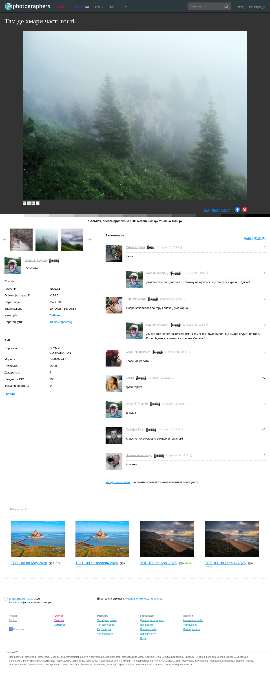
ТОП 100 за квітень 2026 (225, 563)
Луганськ (160, 660)
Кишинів (103, 660)
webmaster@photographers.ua (143, 598)
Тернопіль (86, 664)
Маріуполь (188, 660)
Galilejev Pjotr (135, 429)
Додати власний (255, 237)
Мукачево (215, 660)
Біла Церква (163, 657)
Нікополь (240, 660)
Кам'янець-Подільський (56, 660)
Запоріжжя (15, 660)
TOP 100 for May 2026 (29, 563)
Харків (121, 664)
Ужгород (111, 664)
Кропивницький (145, 660)
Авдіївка (150, 657)
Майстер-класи (191, 629)
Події (143, 638)
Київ (94, 660)
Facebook (16, 629)
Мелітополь (201, 660)
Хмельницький (144, 664)
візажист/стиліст (69, 657)
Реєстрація (257, 7)
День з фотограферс (152, 620)
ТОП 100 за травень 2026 (96, 563)
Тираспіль (99, 664)
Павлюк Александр (139, 455)
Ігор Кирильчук (136, 298)
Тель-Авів (73, 664)
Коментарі (60, 624)
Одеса (249, 660)
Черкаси (158, 664)
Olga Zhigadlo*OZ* (138, 351)
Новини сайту (148, 633)
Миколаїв (227, 660)
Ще (113, 7)
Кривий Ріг (129, 660)
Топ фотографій (106, 624)
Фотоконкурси (105, 633)
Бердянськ (177, 657)
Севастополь (35, 664)
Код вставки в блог (216, 209)
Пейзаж (54, 315)
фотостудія (128, 657)
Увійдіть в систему (118, 482)
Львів (177, 660)
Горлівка (211, 657)
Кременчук (115, 660)
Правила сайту (148, 629)
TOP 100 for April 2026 (158, 563)
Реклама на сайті (193, 620)
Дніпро (221, 657)
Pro (124, 7)
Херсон (130, 664)
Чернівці (180, 664)
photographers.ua (20, 598)
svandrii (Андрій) (36, 260)
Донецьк (231, 657)
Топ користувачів (107, 620)
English (13, 620)
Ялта (189, 664)
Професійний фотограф (22, 657)
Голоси (9, 394)
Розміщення (190, 624)
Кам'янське (77, 660)
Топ (99, 7)
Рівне (23, 664)
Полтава (14, 664)
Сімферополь (52, 664)
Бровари (190, 657)
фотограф (43, 657)
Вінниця (200, 657)
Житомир (242, 657)
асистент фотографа (92, 657)
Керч (88, 660)
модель (55, 657)
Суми (64, 664)
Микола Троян (135, 247)
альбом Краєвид (60, 322)
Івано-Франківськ (32, 660)
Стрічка (60, 7)
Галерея (80, 7)
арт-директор (113, 657)
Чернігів (169, 664)
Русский (13, 615)
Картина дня (104, 629)
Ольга (130, 377)
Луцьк (169, 660)
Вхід (240, 7)
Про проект (146, 624)
